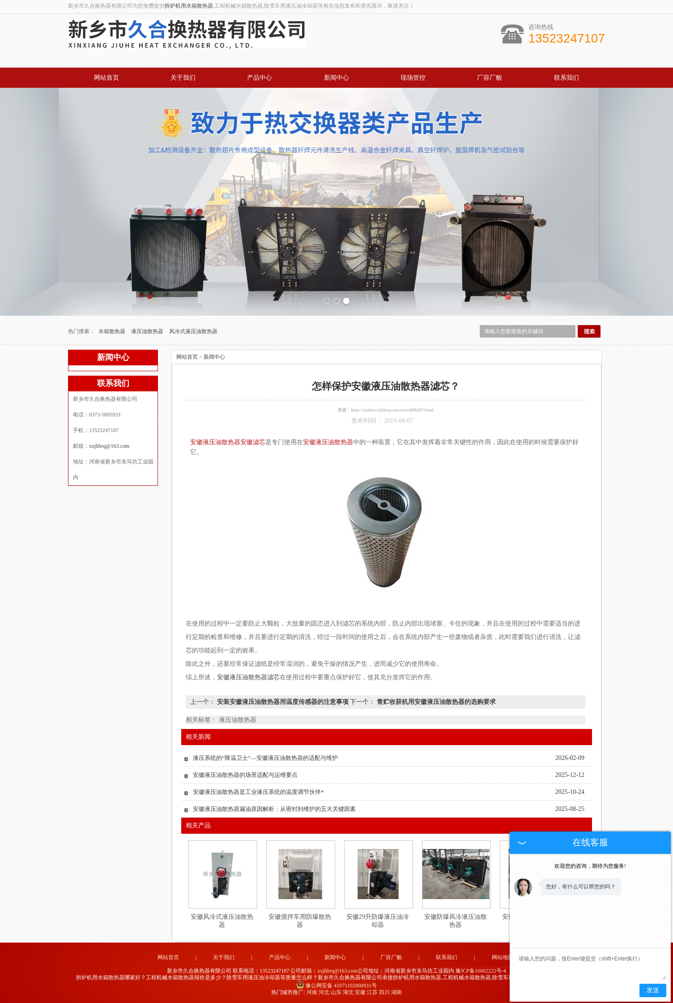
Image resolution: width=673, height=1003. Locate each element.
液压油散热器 (148, 331)
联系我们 (566, 77)
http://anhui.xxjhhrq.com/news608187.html (392, 409)
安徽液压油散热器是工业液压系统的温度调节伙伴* (258, 792)
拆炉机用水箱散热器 (189, 6)
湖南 (396, 992)
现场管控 (413, 77)
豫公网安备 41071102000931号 (336, 985)
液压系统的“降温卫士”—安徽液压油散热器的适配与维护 (265, 757)
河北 (324, 992)
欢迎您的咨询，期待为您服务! (590, 866)
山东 (336, 992)
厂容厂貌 (489, 77)
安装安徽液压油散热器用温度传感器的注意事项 (282, 702)
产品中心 (259, 77)
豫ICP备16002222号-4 (481, 971)
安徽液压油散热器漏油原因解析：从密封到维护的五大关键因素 (274, 809)
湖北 (348, 992)
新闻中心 (336, 77)
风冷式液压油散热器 (193, 331)
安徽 (360, 992)
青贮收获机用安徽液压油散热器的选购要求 (435, 702)
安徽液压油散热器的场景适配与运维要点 (245, 775)
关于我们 (183, 77)
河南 (312, 992)
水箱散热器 (112, 331)
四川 (384, 992)
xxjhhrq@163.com (109, 446)
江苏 (372, 992)
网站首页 (106, 77)
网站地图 (502, 957)
